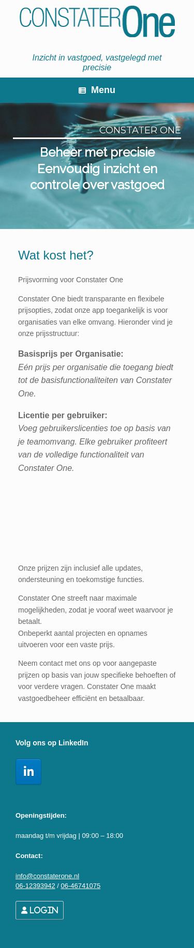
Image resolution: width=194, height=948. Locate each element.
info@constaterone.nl (47, 876)
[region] (97, 166)
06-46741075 (80, 886)
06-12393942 (35, 886)
